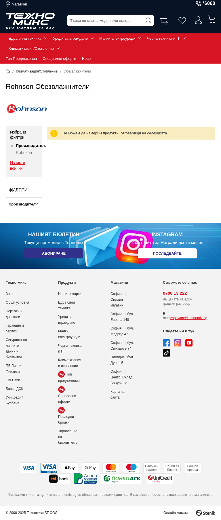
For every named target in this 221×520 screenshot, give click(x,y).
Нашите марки (69, 294)
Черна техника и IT (163, 38)
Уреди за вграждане (70, 38)
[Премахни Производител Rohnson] (12, 146)
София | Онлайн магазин (118, 299)
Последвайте (167, 254)
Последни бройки (66, 416)
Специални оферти (59, 58)
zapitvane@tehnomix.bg (188, 318)
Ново (86, 58)
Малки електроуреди (117, 38)
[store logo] (30, 21)
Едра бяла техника (25, 38)
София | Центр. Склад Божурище (121, 377)
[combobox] (110, 20)
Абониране (54, 254)
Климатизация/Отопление (31, 48)
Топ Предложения (21, 58)
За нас (11, 294)
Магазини (19, 4)
